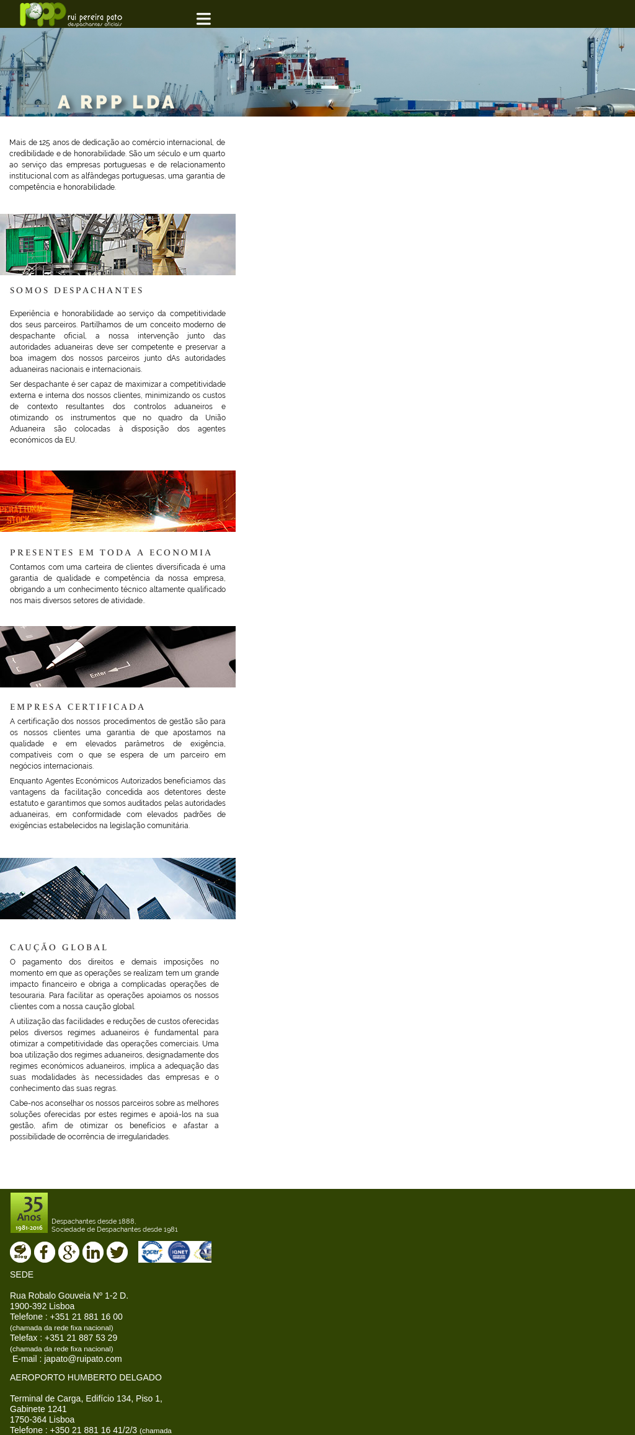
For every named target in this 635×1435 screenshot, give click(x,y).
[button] (213, 19)
